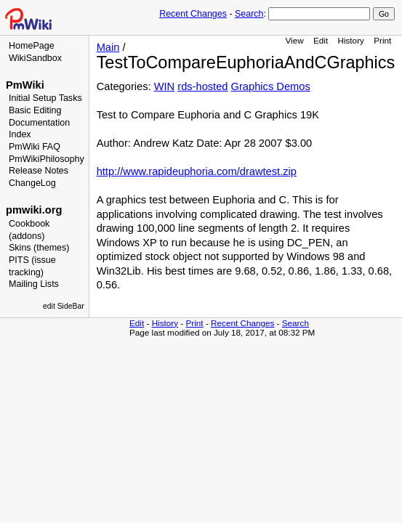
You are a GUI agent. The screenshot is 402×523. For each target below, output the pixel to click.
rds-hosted (202, 86)
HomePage (32, 46)
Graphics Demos (270, 86)
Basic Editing (35, 110)
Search (249, 14)
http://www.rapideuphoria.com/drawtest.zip (197, 171)
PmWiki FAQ (34, 147)
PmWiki (25, 85)
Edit (320, 40)
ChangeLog (32, 183)
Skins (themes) (39, 248)
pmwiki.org (34, 210)
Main (108, 47)
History (350, 40)
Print (382, 40)
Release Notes (38, 171)
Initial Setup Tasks (45, 98)
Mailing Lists (34, 284)
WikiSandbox (35, 58)
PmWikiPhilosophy (46, 159)
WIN (164, 86)
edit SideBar (63, 306)
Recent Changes (193, 14)
